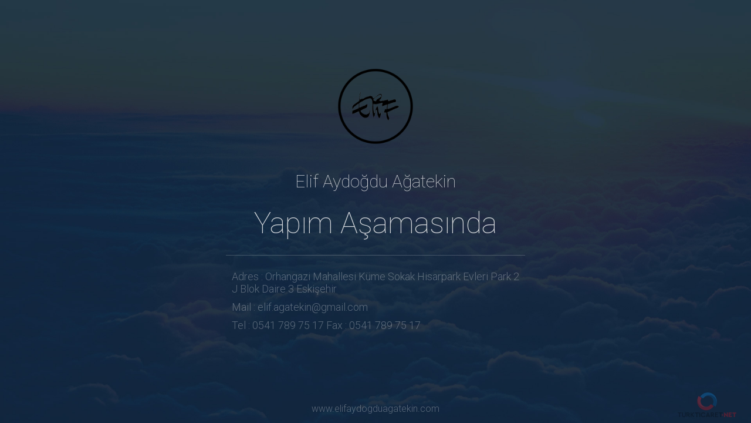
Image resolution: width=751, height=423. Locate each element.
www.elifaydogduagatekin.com (375, 408)
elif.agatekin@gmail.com (313, 307)
